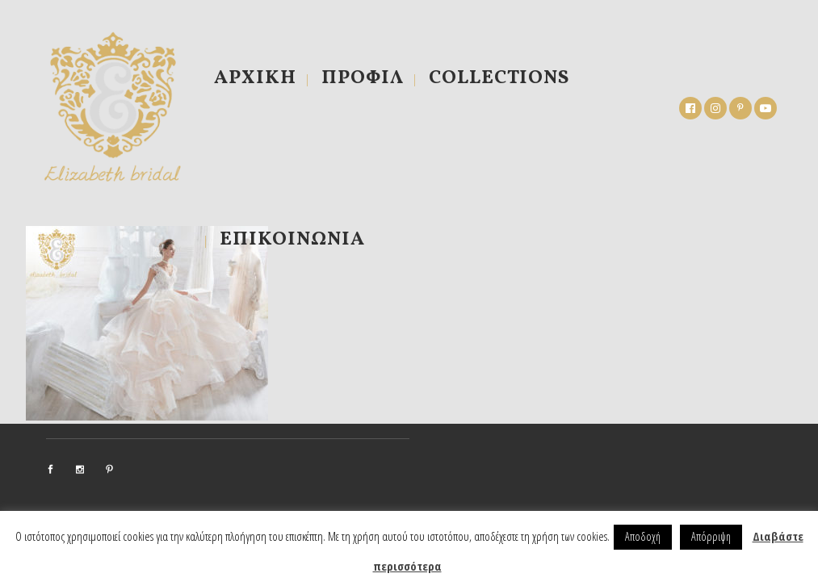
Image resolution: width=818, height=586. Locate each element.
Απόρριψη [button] (711, 536)
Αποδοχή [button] (643, 536)
